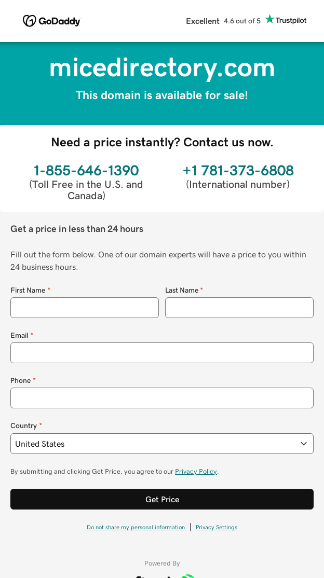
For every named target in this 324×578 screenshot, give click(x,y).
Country (26, 426)
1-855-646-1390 (86, 170)
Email (21, 335)
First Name (30, 290)
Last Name (184, 290)
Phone (23, 381)
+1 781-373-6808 (238, 170)
